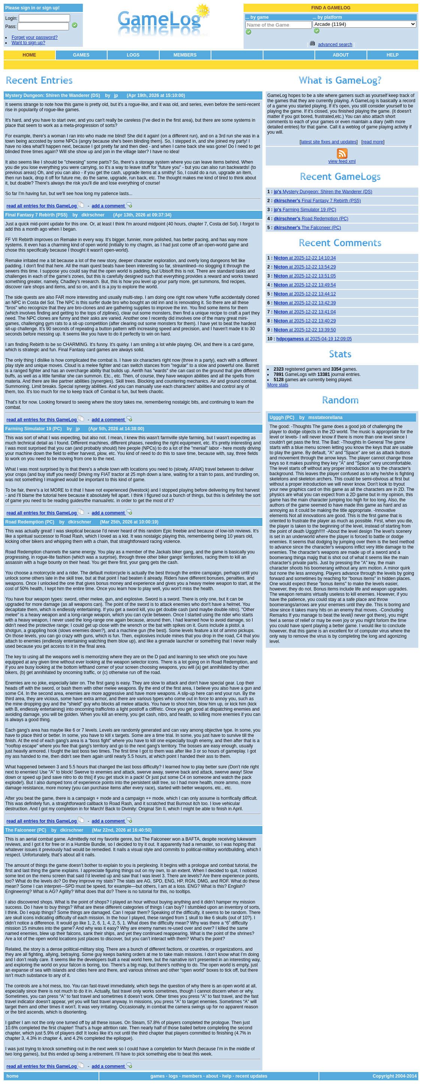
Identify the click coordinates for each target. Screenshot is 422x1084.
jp (116, 95)
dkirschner (92, 215)
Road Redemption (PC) (29, 522)
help (227, 1076)
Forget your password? (35, 37)
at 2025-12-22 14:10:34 (305, 258)
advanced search (335, 44)
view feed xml (342, 161)
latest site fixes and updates (328, 142)
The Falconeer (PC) (25, 830)
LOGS (133, 55)
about (212, 1076)
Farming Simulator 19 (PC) (33, 428)
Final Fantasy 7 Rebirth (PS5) (36, 215)
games (157, 1076)
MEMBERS (185, 55)
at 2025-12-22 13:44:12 (305, 294)
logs (173, 1076)
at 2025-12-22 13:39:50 (305, 330)
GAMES (81, 55)
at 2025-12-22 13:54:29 (305, 267)
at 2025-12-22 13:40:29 (305, 321)
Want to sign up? (28, 42)
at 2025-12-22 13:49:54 (305, 285)
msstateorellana (325, 417)
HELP (393, 55)
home (12, 1076)
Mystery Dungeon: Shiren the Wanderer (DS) (52, 95)
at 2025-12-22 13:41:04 (305, 312)
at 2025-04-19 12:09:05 (314, 338)
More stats (277, 385)
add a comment (112, 206)
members (192, 1076)
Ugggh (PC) (281, 417)
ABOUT (341, 55)
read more (373, 142)
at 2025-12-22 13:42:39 (305, 303)
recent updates (251, 1076)
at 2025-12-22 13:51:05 (305, 276)
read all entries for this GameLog (45, 206)
